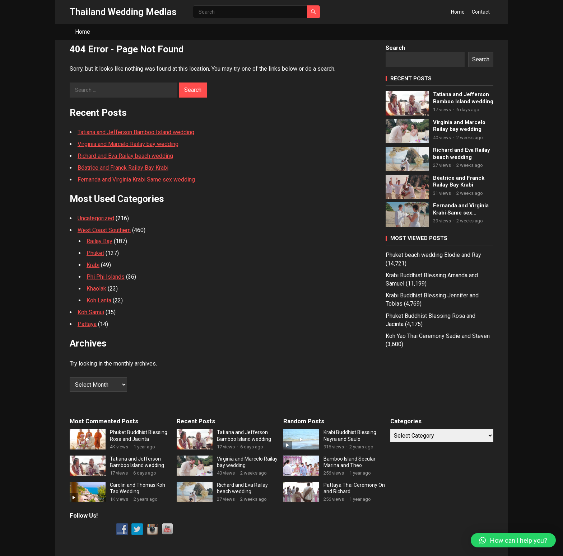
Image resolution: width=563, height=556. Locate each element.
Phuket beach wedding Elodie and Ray (433, 254)
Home (458, 12)
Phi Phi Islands (106, 276)
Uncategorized (96, 218)
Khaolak (96, 288)
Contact (481, 12)
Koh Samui (91, 312)
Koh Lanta (99, 300)
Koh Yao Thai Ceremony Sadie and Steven (438, 336)
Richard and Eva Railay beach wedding (125, 155)
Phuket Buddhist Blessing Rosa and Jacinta (138, 435)
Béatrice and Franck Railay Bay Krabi (123, 167)
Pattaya (87, 324)
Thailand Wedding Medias (123, 11)
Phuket (95, 253)
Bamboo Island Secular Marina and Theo (350, 462)
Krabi (93, 264)
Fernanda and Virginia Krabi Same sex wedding (136, 179)
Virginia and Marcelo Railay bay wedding (128, 144)
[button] (513, 540)
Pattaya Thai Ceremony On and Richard (354, 488)
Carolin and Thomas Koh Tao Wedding (137, 488)
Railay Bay (99, 241)
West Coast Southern (104, 230)
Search (395, 47)
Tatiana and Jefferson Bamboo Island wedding (136, 132)
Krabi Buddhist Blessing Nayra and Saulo (350, 435)
